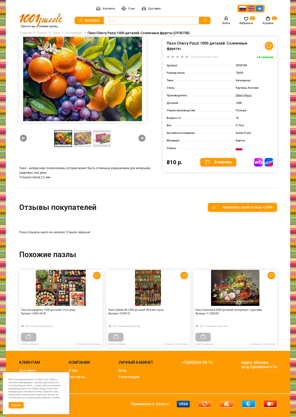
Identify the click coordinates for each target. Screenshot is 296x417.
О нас (128, 8)
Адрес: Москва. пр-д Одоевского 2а (259, 364)
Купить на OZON (269, 162)
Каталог (89, 20)
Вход (122, 370)
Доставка (151, 8)
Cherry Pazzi (244, 95)
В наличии (266, 57)
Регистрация (129, 377)
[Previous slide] (23, 138)
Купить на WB (258, 162)
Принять (16, 405)
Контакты (105, 8)
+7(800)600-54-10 (197, 362)
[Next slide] (142, 138)
